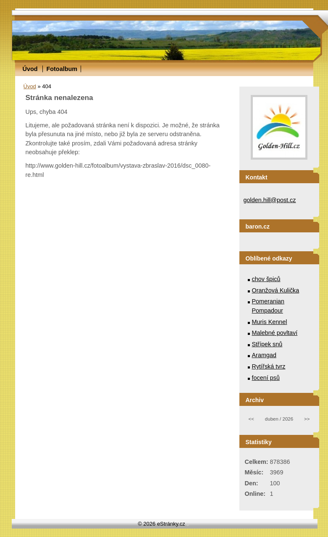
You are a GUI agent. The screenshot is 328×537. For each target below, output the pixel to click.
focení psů (266, 377)
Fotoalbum (61, 69)
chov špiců (266, 279)
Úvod (30, 69)
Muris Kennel (269, 322)
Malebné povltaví (275, 332)
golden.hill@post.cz (270, 200)
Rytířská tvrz (269, 366)
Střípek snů (267, 344)
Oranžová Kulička (275, 290)
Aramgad (264, 355)
